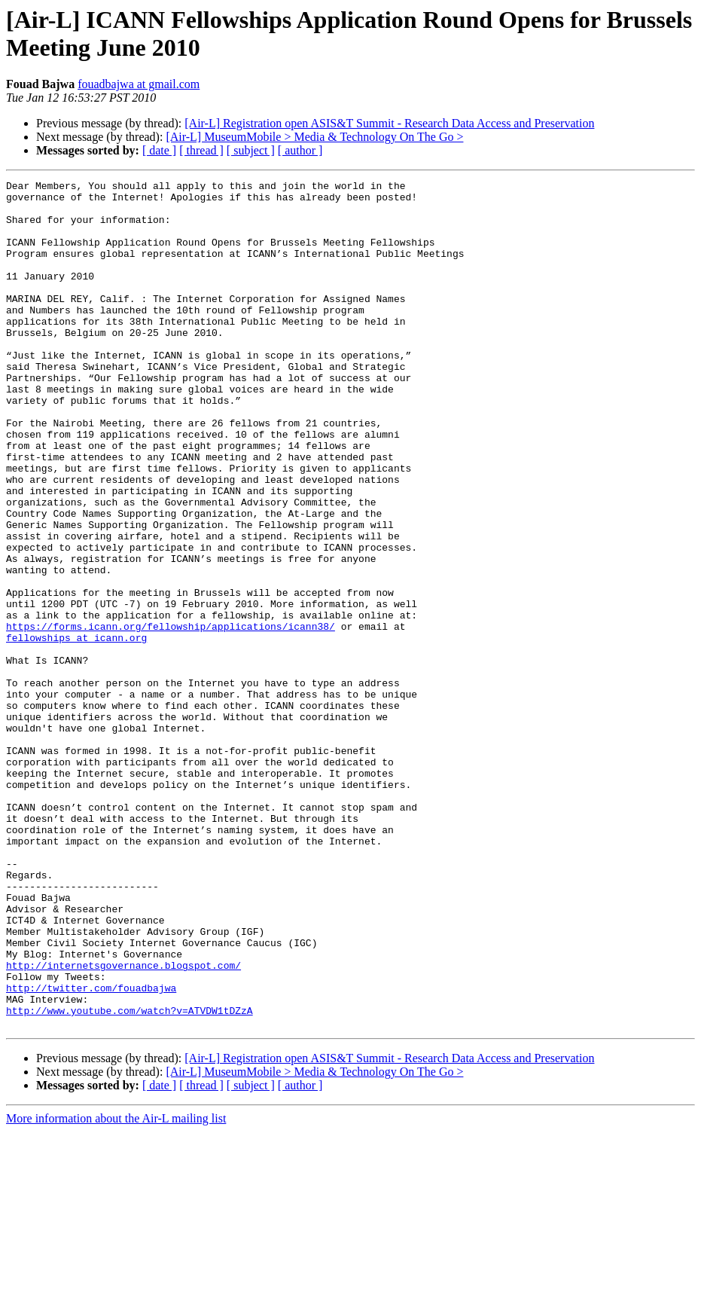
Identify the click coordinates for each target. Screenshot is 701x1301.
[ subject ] (251, 150)
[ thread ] (201, 150)
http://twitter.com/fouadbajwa (91, 1150)
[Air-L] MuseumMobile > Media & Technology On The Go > (314, 136)
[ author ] (300, 150)
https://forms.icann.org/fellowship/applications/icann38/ (170, 716)
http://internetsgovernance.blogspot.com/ (123, 1123)
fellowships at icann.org (76, 730)
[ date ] (159, 150)
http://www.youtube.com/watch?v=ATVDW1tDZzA (129, 1177)
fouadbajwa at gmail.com (139, 84)
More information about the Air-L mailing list (116, 1287)
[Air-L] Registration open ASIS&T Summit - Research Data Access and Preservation (389, 123)
